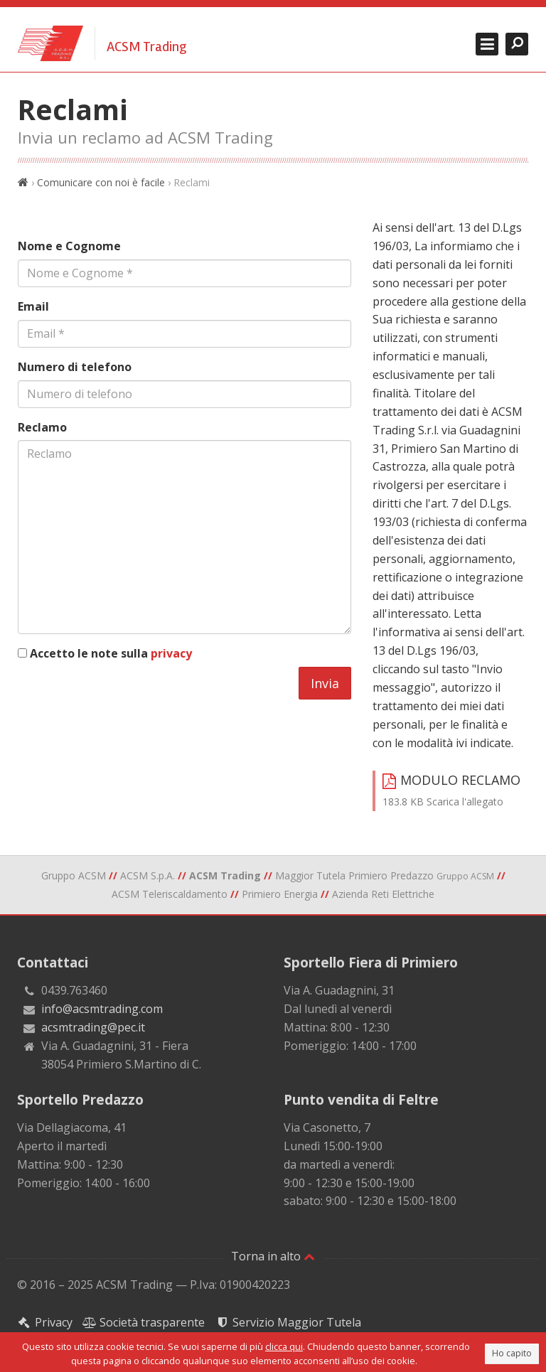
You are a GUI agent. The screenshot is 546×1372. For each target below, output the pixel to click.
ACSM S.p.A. (147, 875)
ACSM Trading (146, 47)
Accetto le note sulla (111, 653)
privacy (171, 653)
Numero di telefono (75, 367)
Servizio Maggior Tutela (288, 1322)
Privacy (45, 1322)
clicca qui (284, 1346)
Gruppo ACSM (73, 875)
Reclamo (42, 427)
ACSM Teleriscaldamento (170, 894)
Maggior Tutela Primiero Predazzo (384, 875)
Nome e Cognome (69, 246)
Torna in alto (273, 1256)
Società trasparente (143, 1322)
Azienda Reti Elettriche (383, 894)
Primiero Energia (280, 894)
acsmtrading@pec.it (93, 1027)
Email (33, 306)
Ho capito (512, 1353)
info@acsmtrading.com (102, 1009)
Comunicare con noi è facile (101, 182)
